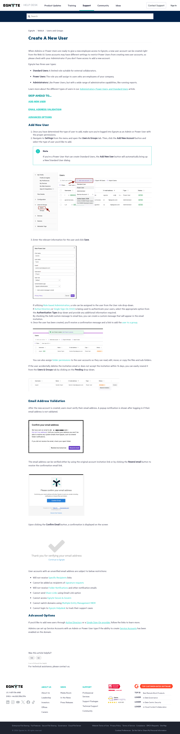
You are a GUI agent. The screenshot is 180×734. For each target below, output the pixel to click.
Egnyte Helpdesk (57, 607)
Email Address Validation (44, 109)
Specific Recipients (58, 577)
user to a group (129, 322)
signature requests (75, 582)
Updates (52, 5)
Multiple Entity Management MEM (78, 602)
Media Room (65, 692)
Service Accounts (128, 628)
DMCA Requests (153, 725)
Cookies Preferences (123, 730)
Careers (44, 711)
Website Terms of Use (100, 725)
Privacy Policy (115, 725)
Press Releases (66, 702)
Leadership (46, 697)
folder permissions (61, 359)
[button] (31, 658)
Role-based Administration (56, 305)
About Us (45, 692)
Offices (44, 707)
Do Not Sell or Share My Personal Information (149, 730)
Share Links (51, 592)
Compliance (140, 725)
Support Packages (90, 701)
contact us (64, 666)
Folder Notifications (58, 587)
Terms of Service (128, 725)
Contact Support (156, 5)
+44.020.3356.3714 (18, 696)
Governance (62, 725)
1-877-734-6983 (15, 692)
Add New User (37, 101)
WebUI (41, 30)
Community (103, 5)
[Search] (90, 16)
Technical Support (90, 706)
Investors (45, 702)
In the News (65, 697)
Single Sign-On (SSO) (64, 308)
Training (72, 5)
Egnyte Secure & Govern (59, 597)
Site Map (163, 725)
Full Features (36, 725)
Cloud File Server (74, 725)
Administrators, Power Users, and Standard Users (104, 88)
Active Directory (43, 308)
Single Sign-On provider (98, 622)
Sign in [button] (174, 5)
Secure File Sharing (49, 725)
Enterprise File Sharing (20, 725)
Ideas (118, 5)
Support (87, 5)
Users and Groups (55, 30)
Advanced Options (40, 117)
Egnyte (31, 30)
